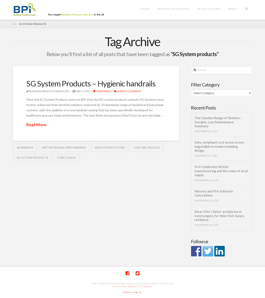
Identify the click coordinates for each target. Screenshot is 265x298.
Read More (36, 124)
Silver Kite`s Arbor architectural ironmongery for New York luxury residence (219, 216)
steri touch (66, 157)
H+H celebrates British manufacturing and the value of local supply (221, 171)
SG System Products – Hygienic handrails (91, 83)
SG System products (32, 157)
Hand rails (102, 91)
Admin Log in (132, 292)
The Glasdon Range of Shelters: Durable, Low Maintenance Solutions (217, 122)
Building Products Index (132, 286)
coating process (147, 147)
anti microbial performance (64, 147)
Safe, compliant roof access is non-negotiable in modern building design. (219, 146)
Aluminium (25, 147)
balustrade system (110, 147)
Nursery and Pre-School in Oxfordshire (213, 193)
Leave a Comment (127, 91)
